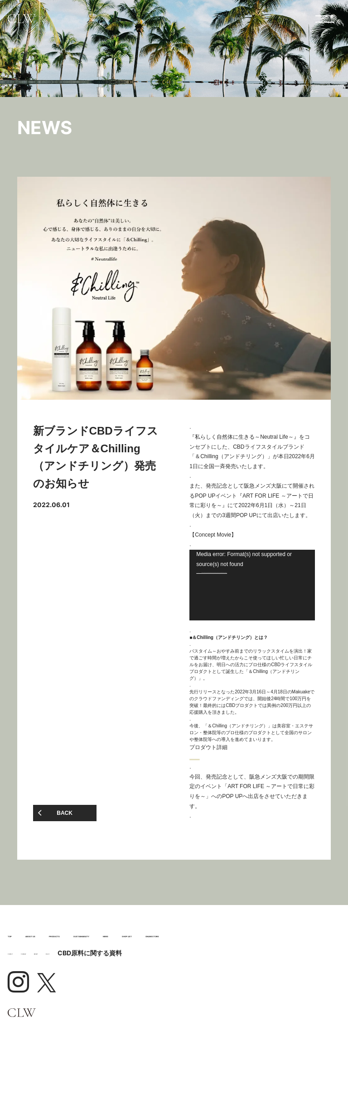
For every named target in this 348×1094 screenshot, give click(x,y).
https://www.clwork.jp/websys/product (234, 757)
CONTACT (30, 1000)
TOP (24, 941)
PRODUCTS (194, 941)
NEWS (177, 958)
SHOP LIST (256, 958)
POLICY (181, 1000)
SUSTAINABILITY (74, 958)
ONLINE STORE (65, 976)
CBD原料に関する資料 (238, 1000)
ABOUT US (95, 941)
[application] (252, 585)
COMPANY (84, 1000)
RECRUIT (135, 1000)
